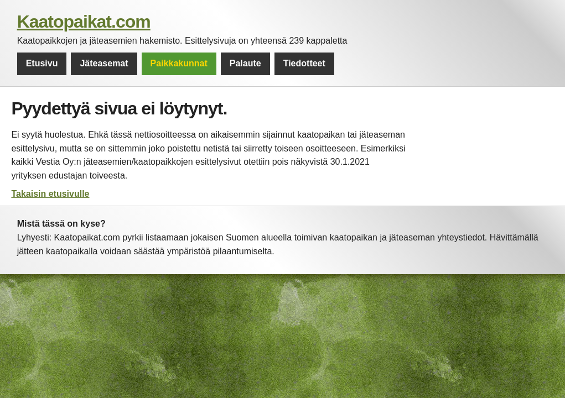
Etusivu (42, 63)
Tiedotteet (304, 63)
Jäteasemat (104, 63)
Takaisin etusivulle (50, 193)
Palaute (245, 63)
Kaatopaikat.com (84, 22)
